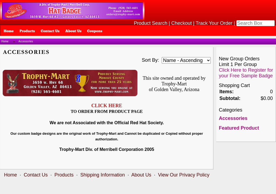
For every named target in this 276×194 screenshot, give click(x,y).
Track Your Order (214, 23)
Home (5, 41)
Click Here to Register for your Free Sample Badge (246, 72)
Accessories (26, 41)
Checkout (181, 23)
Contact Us (36, 175)
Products (64, 175)
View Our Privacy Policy (183, 175)
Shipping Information (102, 175)
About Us (141, 175)
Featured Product (239, 128)
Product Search (150, 23)
